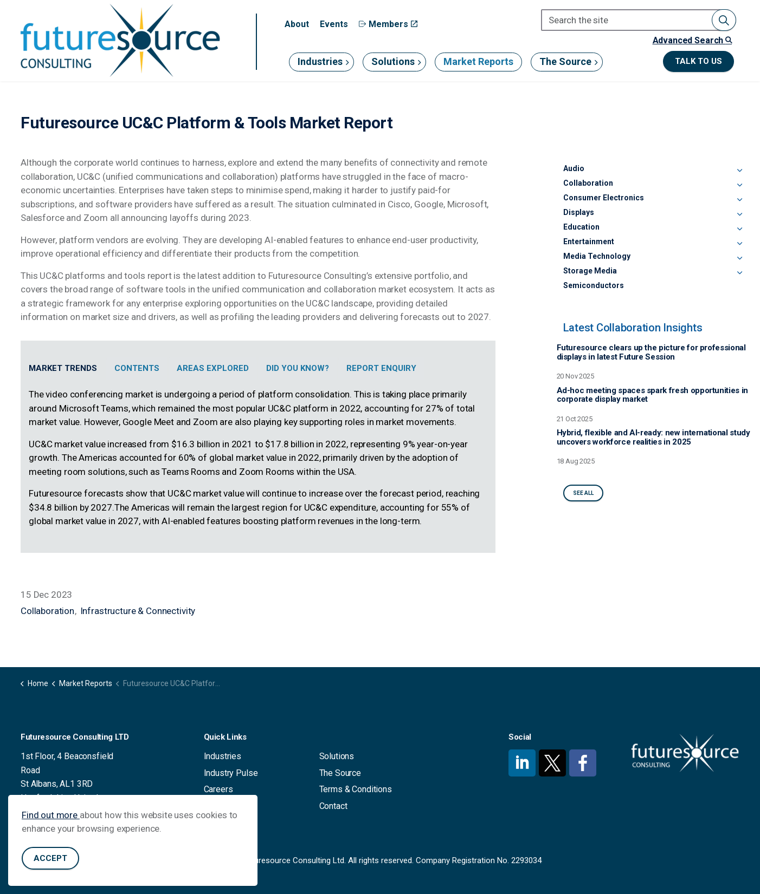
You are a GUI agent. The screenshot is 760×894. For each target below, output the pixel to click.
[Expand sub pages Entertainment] (739, 243)
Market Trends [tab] (63, 368)
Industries (320, 61)
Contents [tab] (136, 368)
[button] (724, 20)
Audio (573, 168)
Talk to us (698, 61)
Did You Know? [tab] (297, 368)
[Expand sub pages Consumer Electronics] (739, 199)
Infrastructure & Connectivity (138, 610)
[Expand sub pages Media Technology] (739, 258)
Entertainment (588, 241)
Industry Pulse (231, 773)
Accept (50, 858)
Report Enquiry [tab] (381, 368)
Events (334, 24)
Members (388, 24)
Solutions (393, 61)
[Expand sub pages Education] (739, 229)
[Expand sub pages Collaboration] (739, 185)
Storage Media (590, 270)
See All (583, 493)
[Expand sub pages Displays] (739, 214)
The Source (565, 61)
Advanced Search (692, 40)
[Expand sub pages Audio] (739, 170)
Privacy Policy (230, 806)
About (297, 24)
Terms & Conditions (355, 789)
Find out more (51, 815)
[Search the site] (638, 20)
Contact (333, 806)
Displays (578, 212)
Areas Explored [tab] (213, 368)
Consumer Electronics (603, 197)
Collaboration (47, 610)
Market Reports (478, 61)
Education (581, 227)
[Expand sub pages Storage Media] (739, 272)
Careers (218, 789)
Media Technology (596, 256)
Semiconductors (593, 285)
